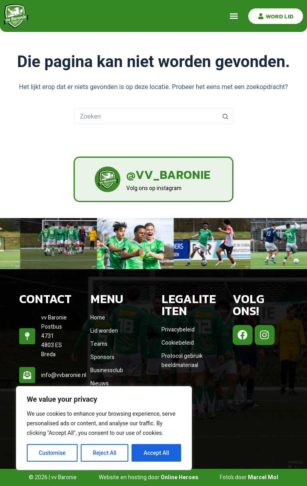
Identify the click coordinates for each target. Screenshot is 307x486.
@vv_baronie (168, 175)
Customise (52, 453)
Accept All (156, 453)
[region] (104, 428)
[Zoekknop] (225, 116)
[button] (233, 16)
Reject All (104, 453)
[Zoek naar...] (145, 116)
